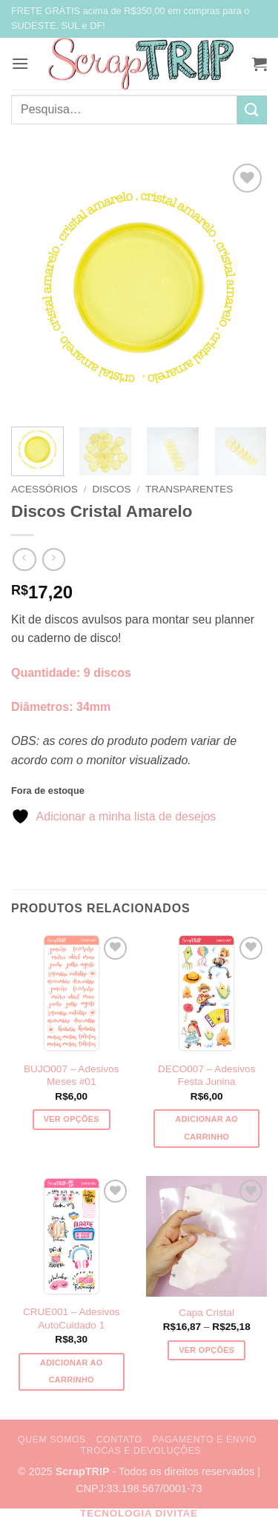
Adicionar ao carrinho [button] (207, 1127)
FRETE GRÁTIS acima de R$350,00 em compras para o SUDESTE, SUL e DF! (130, 18)
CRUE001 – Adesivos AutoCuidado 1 (71, 1318)
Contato (119, 1439)
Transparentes (189, 489)
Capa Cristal (206, 1312)
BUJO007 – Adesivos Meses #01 (71, 1075)
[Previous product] (53, 559)
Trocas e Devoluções (141, 1451)
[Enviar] (252, 110)
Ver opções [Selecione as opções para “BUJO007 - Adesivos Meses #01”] (71, 1118)
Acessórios (44, 489)
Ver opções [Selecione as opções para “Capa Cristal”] (206, 1350)
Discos (111, 489)
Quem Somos (52, 1439)
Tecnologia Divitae (139, 1513)
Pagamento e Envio (205, 1439)
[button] (20, 63)
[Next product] (24, 559)
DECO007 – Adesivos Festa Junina (206, 1075)
